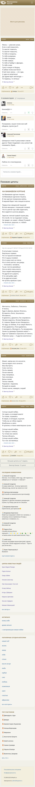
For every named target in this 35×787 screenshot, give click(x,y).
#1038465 (4, 243)
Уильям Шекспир (7, 580)
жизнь (27, 39)
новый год (5, 641)
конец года (6, 621)
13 (13, 87)
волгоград (30, 186)
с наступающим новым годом (12, 630)
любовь (23, 406)
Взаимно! (5, 552)
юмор (4, 650)
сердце (4, 673)
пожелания (6, 686)
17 (6, 87)
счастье (5, 695)
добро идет (30, 243)
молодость (23, 301)
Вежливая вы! (6, 525)
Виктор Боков (8, 228)
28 (6, 233)
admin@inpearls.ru (17, 781)
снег (3, 677)
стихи (31, 39)
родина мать (23, 186)
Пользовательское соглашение (12, 769)
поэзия (31, 406)
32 (6, 292)
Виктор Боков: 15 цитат (17, 465)
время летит (7, 625)
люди (4, 668)
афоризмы (5, 700)
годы (3, 655)
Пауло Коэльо (6, 571)
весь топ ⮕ (5, 758)
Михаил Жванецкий (8, 605)
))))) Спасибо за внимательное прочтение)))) (15, 494)
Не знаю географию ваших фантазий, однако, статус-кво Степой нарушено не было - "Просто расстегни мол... (17, 543)
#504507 (4, 301)
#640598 (4, 356)
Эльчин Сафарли (7, 601)
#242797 (4, 406)
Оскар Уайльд (6, 588)
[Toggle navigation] (32, 3)
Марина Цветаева (7, 597)
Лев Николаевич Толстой (10, 584)
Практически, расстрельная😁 (11, 509)
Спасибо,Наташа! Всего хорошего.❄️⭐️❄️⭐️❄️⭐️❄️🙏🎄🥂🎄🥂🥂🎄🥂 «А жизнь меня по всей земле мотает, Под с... (17, 533)
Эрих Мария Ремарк (8, 567)
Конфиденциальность (10, 773)
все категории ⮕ (7, 704)
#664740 (4, 186)
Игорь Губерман (7, 592)
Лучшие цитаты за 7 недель (17, 461)
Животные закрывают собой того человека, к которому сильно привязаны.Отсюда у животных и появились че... (16, 517)
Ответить (5, 113)
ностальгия (30, 301)
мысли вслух (6, 664)
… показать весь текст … (9, 225)
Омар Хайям (6, 575)
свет (3, 691)
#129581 (4, 39)
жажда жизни (29, 356)
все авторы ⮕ (6, 609)
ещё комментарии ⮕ (8, 556)
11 (6, 345)
